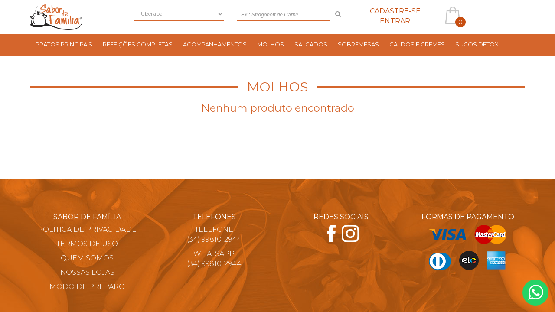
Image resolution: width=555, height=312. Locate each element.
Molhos (270, 44)
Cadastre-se (395, 11)
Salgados (310, 44)
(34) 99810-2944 (214, 239)
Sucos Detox (477, 44)
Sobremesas (358, 44)
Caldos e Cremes (417, 44)
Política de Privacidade (87, 229)
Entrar (395, 21)
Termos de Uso (87, 244)
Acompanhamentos (215, 44)
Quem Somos (87, 258)
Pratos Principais (64, 44)
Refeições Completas (138, 44)
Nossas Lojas (87, 272)
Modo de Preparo (87, 287)
